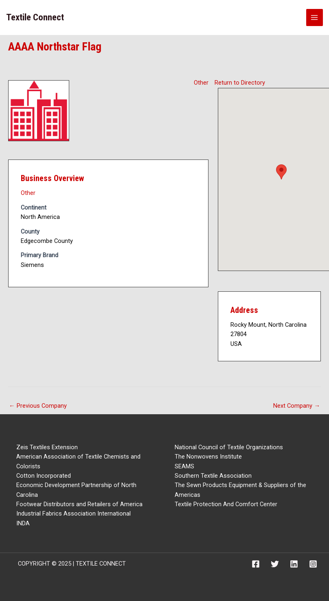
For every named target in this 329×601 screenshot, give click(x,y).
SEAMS (184, 466)
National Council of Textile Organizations (229, 447)
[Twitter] (275, 564)
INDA (23, 523)
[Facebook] (256, 564)
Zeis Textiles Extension (47, 447)
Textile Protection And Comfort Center (226, 504)
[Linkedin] (294, 564)
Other (201, 82)
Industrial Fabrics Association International (73, 513)
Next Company (296, 405)
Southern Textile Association (213, 475)
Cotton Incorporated (43, 475)
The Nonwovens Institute (208, 456)
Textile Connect (35, 17)
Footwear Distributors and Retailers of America (79, 504)
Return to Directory (240, 82)
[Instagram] (313, 564)
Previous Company (38, 405)
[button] (281, 171)
